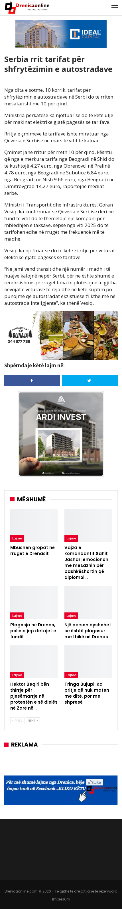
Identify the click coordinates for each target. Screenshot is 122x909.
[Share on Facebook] (32, 380)
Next (33, 720)
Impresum (61, 899)
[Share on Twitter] (90, 380)
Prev (17, 720)
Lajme (17, 538)
